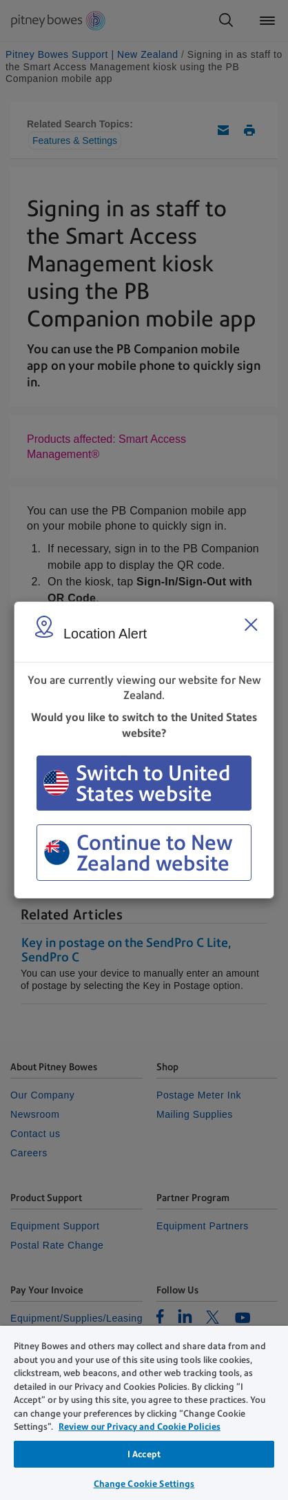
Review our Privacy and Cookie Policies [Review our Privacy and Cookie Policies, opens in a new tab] (139, 1426)
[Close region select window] (250, 624)
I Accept (144, 1454)
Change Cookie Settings (144, 1484)
